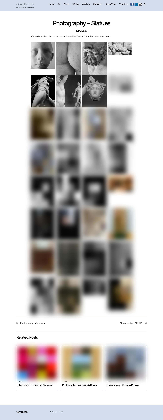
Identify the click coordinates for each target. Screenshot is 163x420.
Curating (86, 4)
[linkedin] (136, 4)
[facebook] (132, 4)
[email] (140, 4)
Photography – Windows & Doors (79, 385)
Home (51, 4)
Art (59, 4)
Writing (76, 4)
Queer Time (111, 4)
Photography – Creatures (32, 323)
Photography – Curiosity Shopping (35, 385)
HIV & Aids (97, 4)
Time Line (123, 4)
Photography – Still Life (131, 323)
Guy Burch (55, 412)
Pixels (66, 4)
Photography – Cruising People (123, 385)
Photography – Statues (81, 23)
